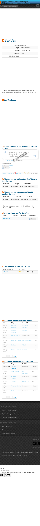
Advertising (24, 452)
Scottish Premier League (9, 417)
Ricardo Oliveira (16, 340)
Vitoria (24, 345)
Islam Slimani (15, 335)
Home (2, 452)
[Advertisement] (20, 22)
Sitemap (7, 452)
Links (31, 452)
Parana (24, 350)
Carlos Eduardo (16, 350)
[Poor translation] (7, 475)
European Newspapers (9, 430)
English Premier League (9, 410)
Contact (36, 452)
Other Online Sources (8, 433)
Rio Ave (24, 330)
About (18, 452)
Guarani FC (25, 381)
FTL (4, 2)
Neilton (13, 345)
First (4, 356)
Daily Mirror (6, 218)
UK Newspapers (7, 426)
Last (15, 356)
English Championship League (11, 414)
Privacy (13, 452)
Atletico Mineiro (27, 340)
